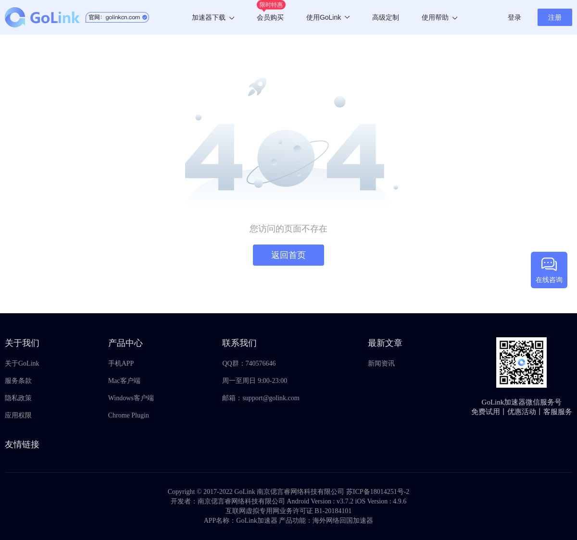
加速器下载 (213, 17)
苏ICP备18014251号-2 (377, 491)
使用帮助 (439, 17)
